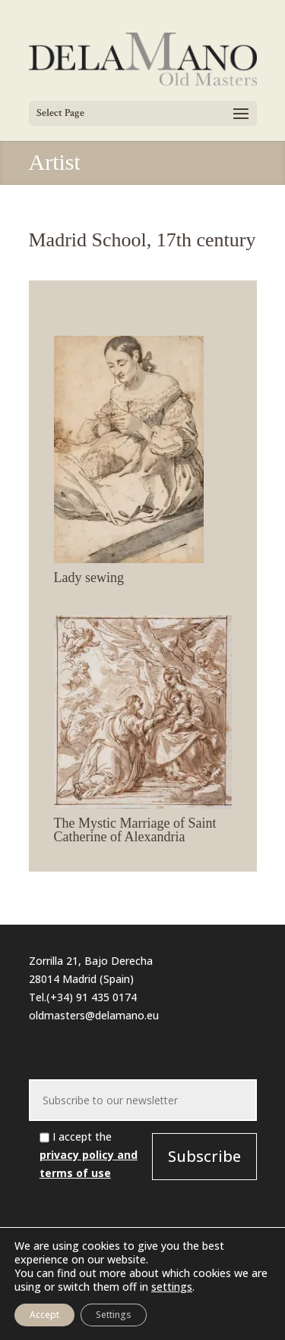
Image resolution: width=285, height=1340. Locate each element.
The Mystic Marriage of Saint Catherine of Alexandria (135, 830)
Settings (113, 1314)
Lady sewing (89, 577)
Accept (44, 1314)
